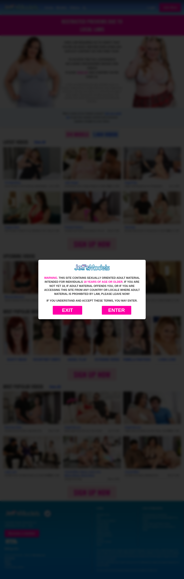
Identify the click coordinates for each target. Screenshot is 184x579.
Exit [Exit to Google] (67, 310)
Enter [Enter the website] (116, 310)
